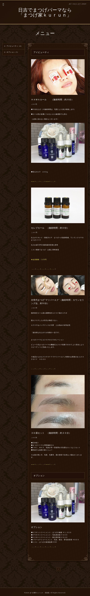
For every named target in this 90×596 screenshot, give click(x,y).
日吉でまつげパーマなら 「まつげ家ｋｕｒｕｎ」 (45, 12)
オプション (36, 527)
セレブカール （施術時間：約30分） (50, 228)
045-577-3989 (79, 4)
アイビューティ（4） (14, 46)
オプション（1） (13, 52)
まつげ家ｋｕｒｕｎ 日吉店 (39, 593)
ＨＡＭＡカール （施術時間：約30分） (52, 99)
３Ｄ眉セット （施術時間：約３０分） (51, 433)
